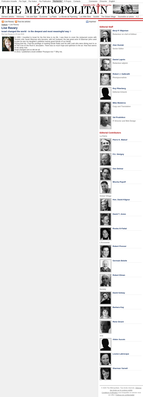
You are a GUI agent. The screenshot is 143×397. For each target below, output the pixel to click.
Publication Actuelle (9, 1)
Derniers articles (7, 17)
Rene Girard (118, 322)
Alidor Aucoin (119, 339)
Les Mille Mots (85, 17)
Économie (43, 17)
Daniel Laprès (119, 59)
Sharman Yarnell (120, 368)
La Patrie (53, 17)
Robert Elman (119, 275)
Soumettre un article (126, 17)
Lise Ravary (9, 22)
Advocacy (20, 17)
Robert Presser (119, 246)
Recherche (57, 1)
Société (96, 17)
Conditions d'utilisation (110, 392)
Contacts (76, 1)
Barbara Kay (118, 307)
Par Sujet (22, 1)
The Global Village (108, 17)
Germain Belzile (120, 261)
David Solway (119, 293)
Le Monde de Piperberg (68, 17)
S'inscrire (103, 1)
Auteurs (4, 25)
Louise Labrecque (121, 354)
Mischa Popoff (119, 182)
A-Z (137, 17)
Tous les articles (24, 22)
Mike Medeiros (119, 103)
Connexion (93, 1)
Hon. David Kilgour (121, 199)
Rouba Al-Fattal (120, 228)
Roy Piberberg (119, 88)
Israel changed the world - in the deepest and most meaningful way (35, 31)
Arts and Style (31, 17)
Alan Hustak (118, 45)
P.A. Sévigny (118, 154)
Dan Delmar (118, 169)
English (112, 1)
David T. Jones (119, 214)
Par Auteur (32, 1)
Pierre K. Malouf (120, 140)
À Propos (67, 1)
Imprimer (92, 22)
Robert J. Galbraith (121, 74)
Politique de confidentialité (124, 395)
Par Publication (45, 1)
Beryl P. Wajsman (120, 30)
